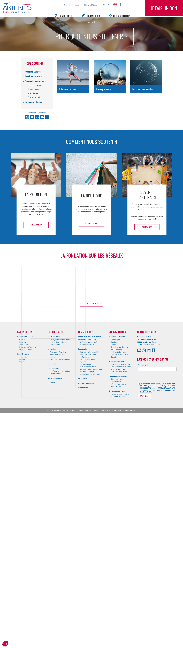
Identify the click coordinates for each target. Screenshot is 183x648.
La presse (22, 597)
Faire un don (36, 225)
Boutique (114, 577)
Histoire (22, 574)
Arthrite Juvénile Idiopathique (91, 604)
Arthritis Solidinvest (118, 587)
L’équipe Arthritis (25, 584)
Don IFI (113, 579)
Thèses (52, 592)
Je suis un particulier (34, 71)
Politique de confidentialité (111, 645)
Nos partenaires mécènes (120, 629)
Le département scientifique (60, 606)
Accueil (91, 22)
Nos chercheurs (55, 609)
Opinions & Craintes (86, 618)
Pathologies (82, 584)
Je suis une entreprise (34, 76)
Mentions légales (129, 645)
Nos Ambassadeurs (118, 631)
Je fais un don (164, 10)
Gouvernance (24, 579)
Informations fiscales (118, 619)
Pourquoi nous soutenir (35, 81)
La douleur (82, 613)
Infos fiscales (33, 93)
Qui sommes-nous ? (72, 5)
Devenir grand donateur (119, 582)
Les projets (52, 584)
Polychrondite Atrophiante (90, 609)
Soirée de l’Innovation (119, 607)
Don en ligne (115, 574)
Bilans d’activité (35, 97)
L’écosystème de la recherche (60, 574)
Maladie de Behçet (87, 607)
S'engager (147, 227)
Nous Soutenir (121, 16)
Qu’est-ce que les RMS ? (89, 577)
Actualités (23, 592)
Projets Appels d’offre (58, 587)
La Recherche (66, 16)
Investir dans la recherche (120, 599)
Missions (22, 577)
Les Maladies (93, 16)
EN (117, 4)
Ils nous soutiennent (34, 102)
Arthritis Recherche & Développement (58, 578)
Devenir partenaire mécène (121, 602)
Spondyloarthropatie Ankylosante (88, 590)
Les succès (52, 599)
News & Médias (90, 5)
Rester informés (117, 584)
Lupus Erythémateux (88, 602)
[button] (5, 644)
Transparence (33, 89)
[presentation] (157, 613)
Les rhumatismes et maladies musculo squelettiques (89, 573)
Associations (83, 622)
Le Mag (22, 594)
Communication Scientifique (60, 594)
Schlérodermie (85, 599)
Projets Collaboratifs (57, 589)
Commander (91, 223)
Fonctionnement (54, 572)
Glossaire (51, 618)
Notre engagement (55, 613)
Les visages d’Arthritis (27, 582)
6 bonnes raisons (35, 85)
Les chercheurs (53, 603)
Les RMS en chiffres (87, 579)
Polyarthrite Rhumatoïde (89, 587)
